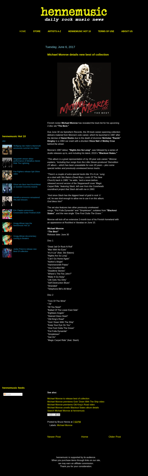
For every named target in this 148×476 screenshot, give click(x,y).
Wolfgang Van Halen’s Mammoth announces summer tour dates (27, 147)
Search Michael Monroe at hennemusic (66, 411)
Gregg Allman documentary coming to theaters (24, 237)
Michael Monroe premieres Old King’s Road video (71, 404)
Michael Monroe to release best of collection (68, 398)
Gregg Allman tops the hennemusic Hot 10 (22, 224)
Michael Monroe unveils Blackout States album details (73, 407)
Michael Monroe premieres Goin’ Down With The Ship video (75, 402)
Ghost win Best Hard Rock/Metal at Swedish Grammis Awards (27, 185)
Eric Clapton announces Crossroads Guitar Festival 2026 (26, 211)
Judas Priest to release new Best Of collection (25, 250)
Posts (7, 394)
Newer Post (54, 436)
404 (3, 141)
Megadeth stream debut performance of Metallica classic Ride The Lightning (26, 161)
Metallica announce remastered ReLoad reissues (26, 198)
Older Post (115, 436)
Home (84, 436)
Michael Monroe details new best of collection (78, 54)
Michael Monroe (64, 425)
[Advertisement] (22, 71)
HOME (23, 31)
